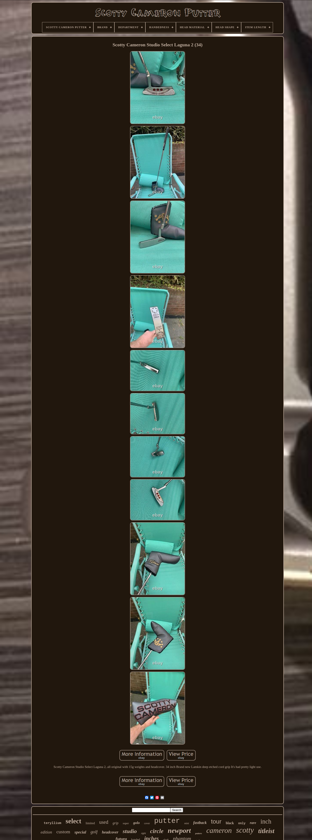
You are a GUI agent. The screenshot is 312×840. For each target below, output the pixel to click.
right (143, 833)
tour (216, 821)
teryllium (52, 823)
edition (46, 832)
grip (116, 823)
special (80, 832)
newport (179, 830)
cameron (219, 830)
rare (253, 823)
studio (130, 831)
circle (156, 831)
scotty (245, 830)
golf (94, 831)
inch (265, 821)
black (230, 823)
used (103, 822)
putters (198, 833)
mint (186, 823)
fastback (200, 823)
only (241, 823)
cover (147, 823)
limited (90, 823)
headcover (110, 832)
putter (167, 821)
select (73, 821)
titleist (266, 830)
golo (136, 823)
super (126, 823)
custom (63, 831)
